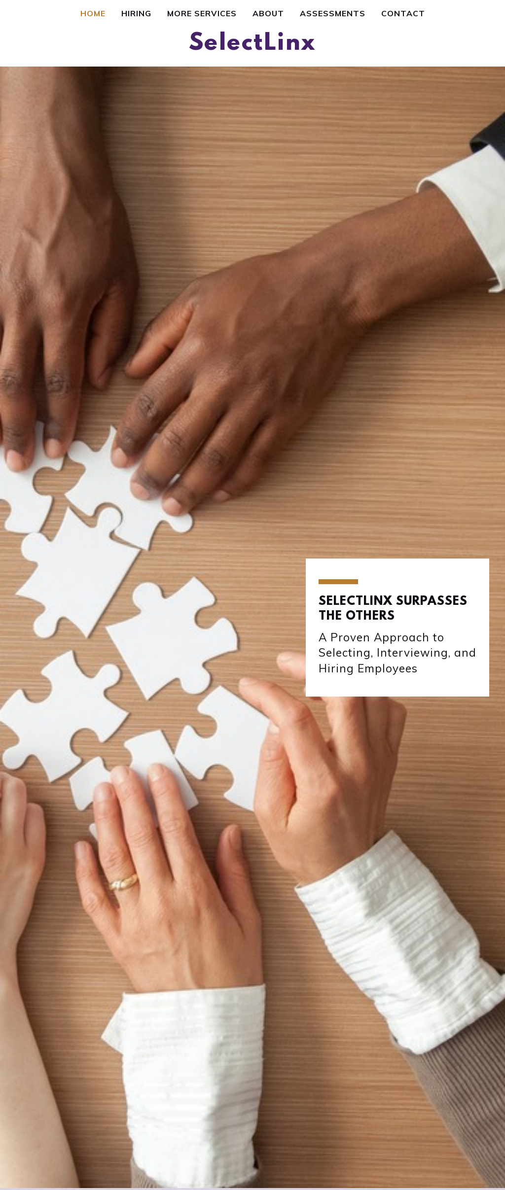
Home (93, 13)
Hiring (136, 13)
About (268, 13)
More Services (202, 13)
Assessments (332, 13)
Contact (403, 13)
